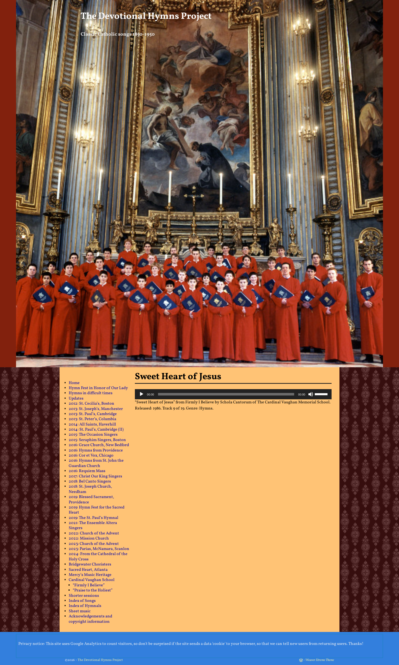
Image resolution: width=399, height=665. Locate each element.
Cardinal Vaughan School (92, 580)
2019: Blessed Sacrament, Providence (91, 499)
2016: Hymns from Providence (96, 450)
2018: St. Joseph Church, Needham (90, 489)
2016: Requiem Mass (87, 471)
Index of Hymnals (85, 606)
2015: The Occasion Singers (93, 434)
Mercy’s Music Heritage (90, 575)
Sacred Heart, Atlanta (88, 570)
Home (74, 383)
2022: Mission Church (89, 538)
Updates (76, 398)
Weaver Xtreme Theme (319, 660)
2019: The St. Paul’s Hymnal (93, 518)
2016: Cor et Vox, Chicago (91, 455)
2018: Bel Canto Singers (90, 481)
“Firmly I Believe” (89, 585)
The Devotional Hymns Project (146, 16)
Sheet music (80, 611)
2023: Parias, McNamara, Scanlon (99, 549)
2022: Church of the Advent (94, 533)
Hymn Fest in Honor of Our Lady (98, 388)
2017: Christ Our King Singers (95, 476)
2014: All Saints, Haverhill (92, 424)
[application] (233, 394)
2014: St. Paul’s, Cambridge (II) (96, 429)
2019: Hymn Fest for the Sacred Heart (96, 510)
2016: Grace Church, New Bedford (99, 445)
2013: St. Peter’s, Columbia (92, 419)
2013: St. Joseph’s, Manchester (96, 409)
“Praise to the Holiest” (92, 590)
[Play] (141, 394)
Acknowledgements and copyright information (90, 619)
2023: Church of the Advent (94, 544)
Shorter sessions (84, 596)
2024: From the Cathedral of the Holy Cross (98, 556)
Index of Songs (82, 601)
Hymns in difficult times (90, 393)
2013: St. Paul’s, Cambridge (93, 414)
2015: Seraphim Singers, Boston (97, 440)
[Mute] (310, 394)
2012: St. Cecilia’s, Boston (91, 403)
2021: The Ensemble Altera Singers (93, 525)
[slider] (226, 394)
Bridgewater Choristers (90, 564)
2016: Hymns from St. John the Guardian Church (96, 463)
